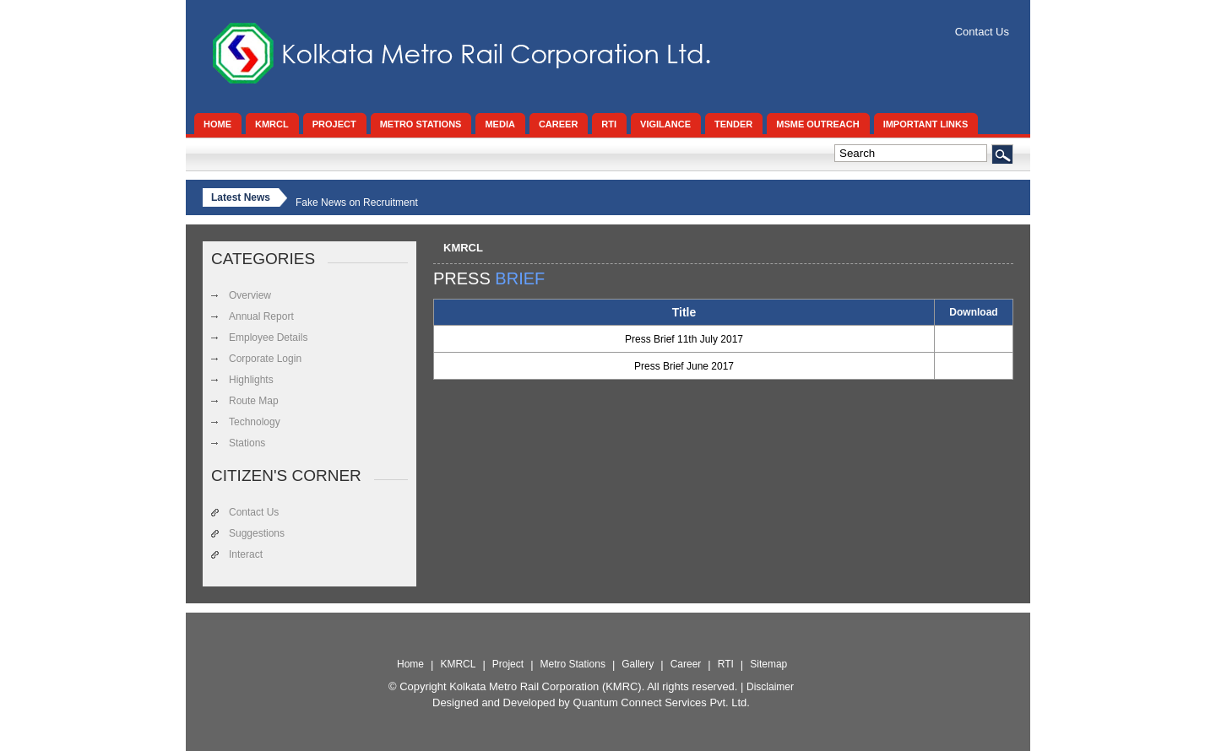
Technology (254, 422)
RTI (726, 664)
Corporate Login (265, 359)
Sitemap (768, 664)
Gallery (638, 664)
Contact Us (982, 31)
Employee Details (268, 337)
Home (410, 664)
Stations (247, 443)
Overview (250, 295)
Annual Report (261, 316)
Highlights (251, 380)
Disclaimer (770, 687)
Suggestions (257, 533)
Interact (246, 554)
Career (686, 664)
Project (508, 664)
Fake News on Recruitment (357, 202)
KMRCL (463, 247)
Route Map (254, 401)
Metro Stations (572, 664)
